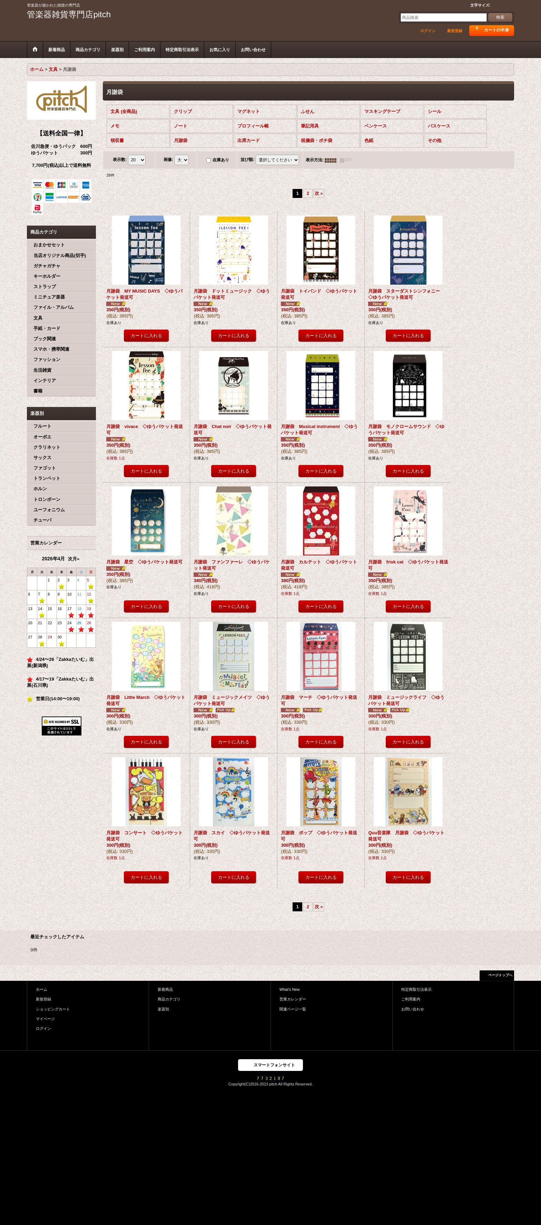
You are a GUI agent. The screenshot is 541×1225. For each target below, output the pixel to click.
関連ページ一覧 (292, 1009)
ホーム (41, 989)
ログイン (427, 31)
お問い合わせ (412, 1009)
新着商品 (165, 989)
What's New (289, 989)
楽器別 (163, 1009)
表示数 (120, 160)
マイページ (45, 1019)
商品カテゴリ (169, 999)
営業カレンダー (292, 999)
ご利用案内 (410, 999)
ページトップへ (500, 975)
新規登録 (454, 31)
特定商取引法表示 (416, 989)
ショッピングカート (53, 1009)
